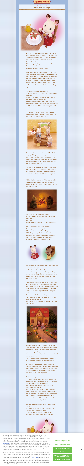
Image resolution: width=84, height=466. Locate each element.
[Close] (81, 450)
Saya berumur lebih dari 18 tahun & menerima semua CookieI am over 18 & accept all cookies (62, 457)
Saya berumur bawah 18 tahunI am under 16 (62, 450)
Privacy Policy (35, 458)
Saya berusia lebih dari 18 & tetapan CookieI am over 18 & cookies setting (62, 443)
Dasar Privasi (6, 443)
